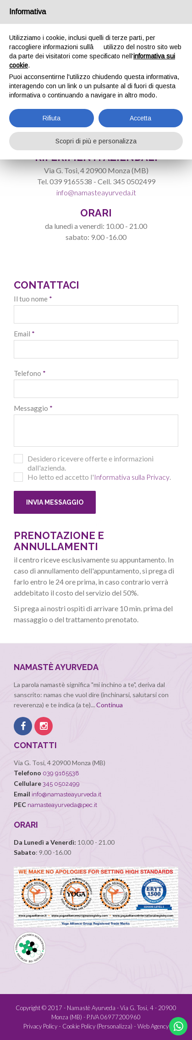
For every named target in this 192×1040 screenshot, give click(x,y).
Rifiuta (51, 118)
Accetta (140, 118)
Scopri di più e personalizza (96, 141)
